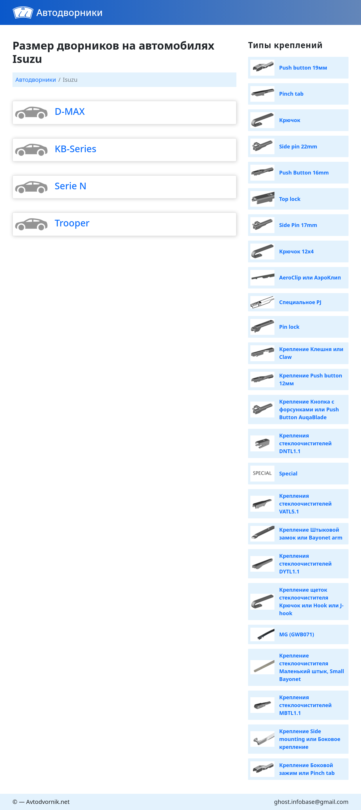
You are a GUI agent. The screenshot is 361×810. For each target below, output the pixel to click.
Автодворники (69, 12)
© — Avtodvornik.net (41, 802)
